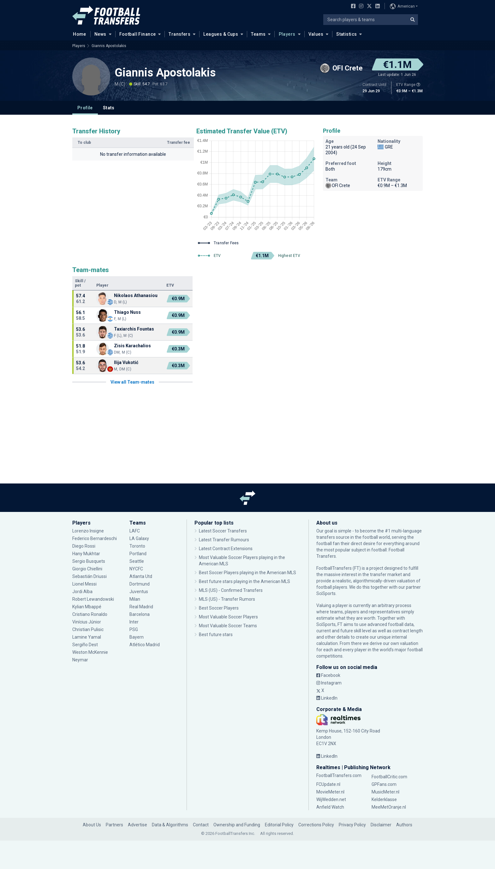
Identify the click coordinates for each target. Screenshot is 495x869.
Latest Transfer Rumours (224, 539)
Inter (134, 621)
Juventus (138, 591)
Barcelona (139, 614)
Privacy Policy (352, 824)
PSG (133, 629)
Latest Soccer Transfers (223, 530)
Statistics (346, 34)
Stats (109, 107)
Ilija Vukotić (126, 362)
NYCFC (136, 568)
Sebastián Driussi (89, 576)
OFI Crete (337, 185)
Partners (114, 824)
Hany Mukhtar (86, 553)
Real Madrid (141, 606)
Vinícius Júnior (86, 621)
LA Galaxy (139, 538)
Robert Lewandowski (93, 599)
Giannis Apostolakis (109, 46)
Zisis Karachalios (132, 345)
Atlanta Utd (140, 576)
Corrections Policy (316, 824)
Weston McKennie (90, 652)
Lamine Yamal (86, 637)
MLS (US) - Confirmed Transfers (231, 590)
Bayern (136, 637)
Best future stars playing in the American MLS (244, 581)
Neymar (80, 659)
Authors (404, 824)
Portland (137, 553)
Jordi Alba (82, 591)
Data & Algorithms (170, 824)
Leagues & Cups (220, 34)
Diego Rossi (83, 546)
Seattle (136, 561)
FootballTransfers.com (338, 775)
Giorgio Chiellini (87, 568)
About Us (92, 824)
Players (287, 34)
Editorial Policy (279, 824)
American (402, 6)
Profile (85, 107)
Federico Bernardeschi (94, 538)
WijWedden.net (331, 799)
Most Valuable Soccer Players (228, 616)
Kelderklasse (384, 799)
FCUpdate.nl (328, 784)
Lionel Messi (84, 583)
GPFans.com (384, 784)
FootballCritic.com (389, 776)
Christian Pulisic (88, 629)
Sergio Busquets (88, 561)
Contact (201, 824)
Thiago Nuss (127, 312)
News (100, 34)
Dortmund (139, 583)
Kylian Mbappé (86, 606)
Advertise (137, 824)
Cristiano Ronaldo (89, 614)
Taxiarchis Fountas (134, 328)
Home (77, 34)
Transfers (179, 34)
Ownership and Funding (236, 824)
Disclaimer (381, 824)
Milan (134, 599)
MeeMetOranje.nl (389, 807)
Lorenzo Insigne (88, 530)
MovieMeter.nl (330, 791)
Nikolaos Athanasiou (136, 295)
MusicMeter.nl (385, 791)
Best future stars (216, 634)
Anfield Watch (330, 807)
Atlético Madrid (144, 644)
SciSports (326, 593)
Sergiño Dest (85, 644)
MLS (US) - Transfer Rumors (227, 599)
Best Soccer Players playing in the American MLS (247, 572)
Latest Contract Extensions (226, 548)
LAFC (134, 530)
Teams (258, 34)
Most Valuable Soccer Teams (228, 625)
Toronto (137, 546)
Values (316, 34)
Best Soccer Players (219, 608)
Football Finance (137, 34)
